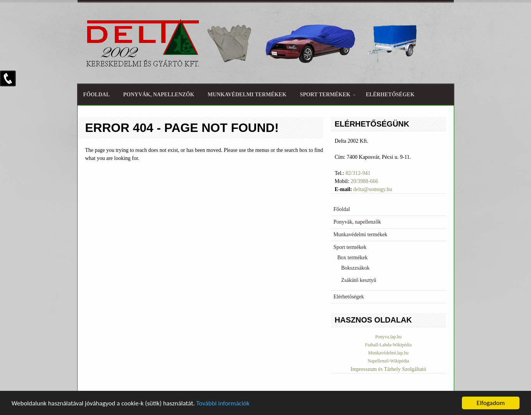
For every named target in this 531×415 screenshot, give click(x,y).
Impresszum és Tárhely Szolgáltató (388, 369)
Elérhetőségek (390, 94)
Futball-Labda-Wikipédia (388, 344)
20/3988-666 (364, 181)
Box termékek (352, 257)
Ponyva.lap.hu (388, 336)
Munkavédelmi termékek (247, 94)
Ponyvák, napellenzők (158, 94)
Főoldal (96, 94)
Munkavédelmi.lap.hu (388, 353)
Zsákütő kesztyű (358, 280)
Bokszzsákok (355, 268)
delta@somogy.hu (372, 189)
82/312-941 (358, 173)
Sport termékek (325, 96)
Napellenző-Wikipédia (388, 361)
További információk (223, 404)
